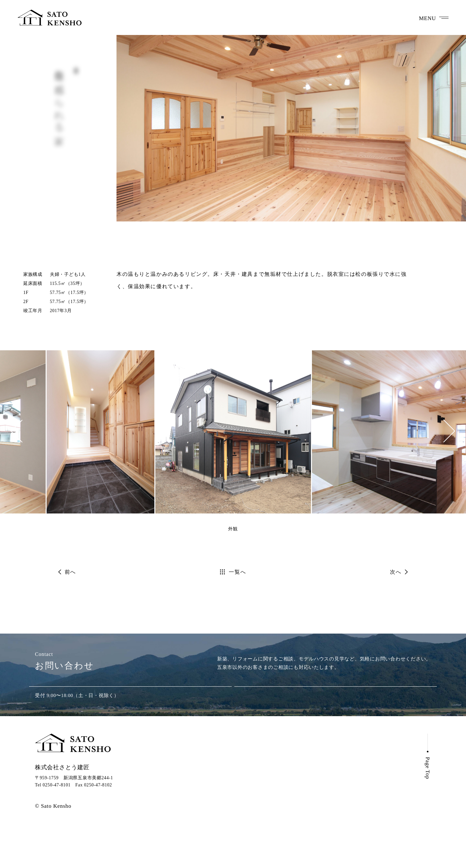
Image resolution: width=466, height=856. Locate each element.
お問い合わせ (348, 774)
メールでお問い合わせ (335, 700)
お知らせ (342, 765)
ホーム (241, 765)
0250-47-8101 (130, 700)
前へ (70, 572)
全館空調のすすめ (255, 808)
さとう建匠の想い (255, 776)
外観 (233, 528)
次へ (395, 572)
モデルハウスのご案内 (261, 798)
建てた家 (244, 787)
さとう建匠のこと (255, 819)
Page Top (428, 797)
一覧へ (237, 572)
